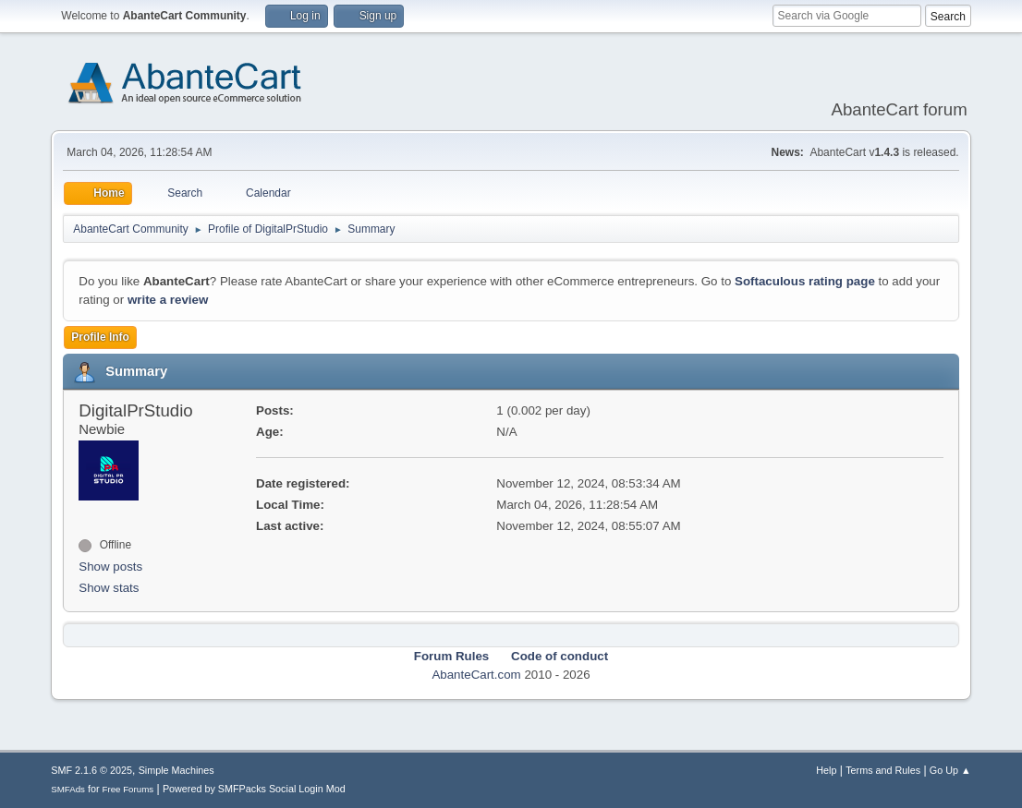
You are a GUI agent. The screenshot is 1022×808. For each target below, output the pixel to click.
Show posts (110, 566)
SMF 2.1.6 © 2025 (91, 770)
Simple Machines (176, 770)
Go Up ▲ (950, 770)
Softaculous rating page (805, 281)
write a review (168, 300)
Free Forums (128, 789)
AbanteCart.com (476, 674)
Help (826, 770)
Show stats (109, 588)
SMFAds (68, 789)
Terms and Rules (883, 770)
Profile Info (100, 337)
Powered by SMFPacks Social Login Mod (254, 788)
